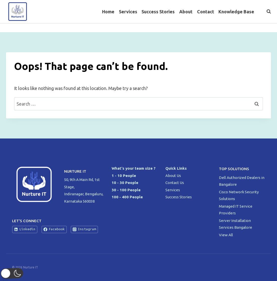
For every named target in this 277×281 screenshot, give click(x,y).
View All (226, 235)
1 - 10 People (124, 175)
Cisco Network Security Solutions (239, 195)
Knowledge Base (236, 11)
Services (128, 11)
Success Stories (158, 11)
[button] (13, 273)
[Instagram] (266, 27)
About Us (173, 175)
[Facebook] (246, 27)
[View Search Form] (266, 11)
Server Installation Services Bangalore (236, 223)
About (186, 11)
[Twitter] (256, 27)
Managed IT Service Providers (235, 209)
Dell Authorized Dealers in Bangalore (241, 180)
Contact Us (174, 182)
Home (108, 11)
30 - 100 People (126, 190)
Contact (205, 11)
